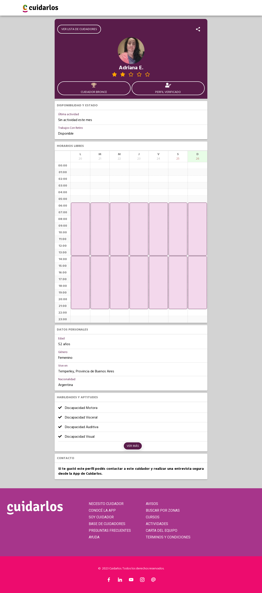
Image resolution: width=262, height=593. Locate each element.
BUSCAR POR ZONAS (163, 510)
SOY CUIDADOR (101, 517)
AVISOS (152, 504)
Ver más (133, 446)
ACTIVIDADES (157, 524)
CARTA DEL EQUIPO (161, 530)
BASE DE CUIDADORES (107, 524)
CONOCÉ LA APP (102, 510)
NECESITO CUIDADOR (106, 504)
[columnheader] (80, 156)
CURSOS (152, 517)
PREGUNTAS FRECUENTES (110, 530)
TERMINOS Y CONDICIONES (168, 537)
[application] (80, 229)
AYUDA (94, 537)
